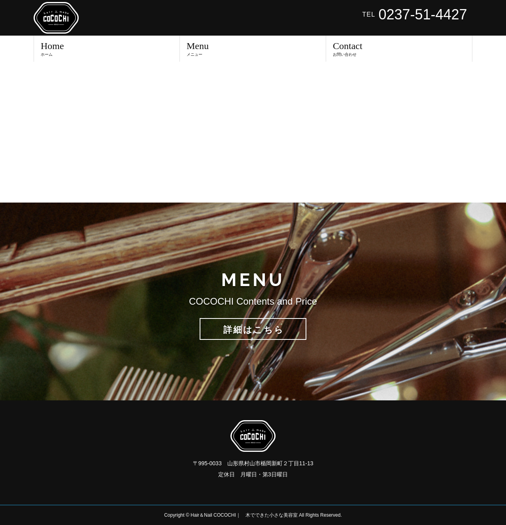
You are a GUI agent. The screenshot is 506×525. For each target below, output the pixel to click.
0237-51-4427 (422, 15)
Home (107, 49)
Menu (253, 49)
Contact (399, 49)
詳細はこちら (253, 330)
